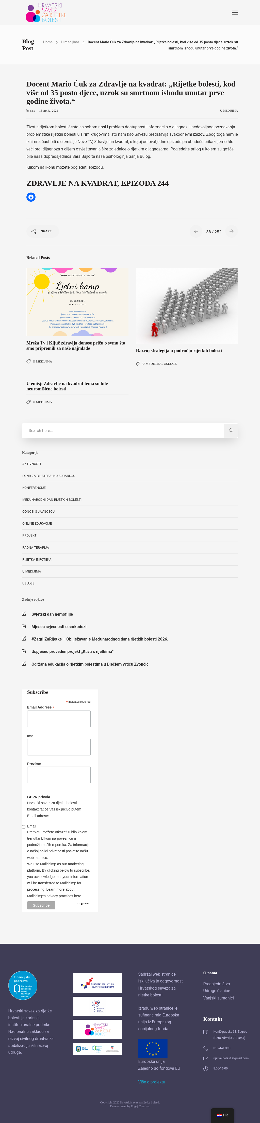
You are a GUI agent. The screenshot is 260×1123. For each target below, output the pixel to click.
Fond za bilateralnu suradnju (48, 476)
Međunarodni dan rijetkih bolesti (52, 500)
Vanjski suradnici (218, 998)
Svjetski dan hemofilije (52, 614)
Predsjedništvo (216, 983)
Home (48, 42)
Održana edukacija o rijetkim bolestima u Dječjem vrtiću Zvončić (90, 664)
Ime (30, 736)
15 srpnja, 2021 (48, 110)
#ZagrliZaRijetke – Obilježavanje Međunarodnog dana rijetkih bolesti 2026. (99, 639)
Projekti (29, 535)
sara (33, 110)
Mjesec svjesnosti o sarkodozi (59, 626)
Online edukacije (37, 523)
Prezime (34, 764)
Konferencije (34, 488)
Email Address (41, 707)
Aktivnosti (31, 464)
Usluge (170, 364)
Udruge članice (216, 990)
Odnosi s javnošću (38, 511)
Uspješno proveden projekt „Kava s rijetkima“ (72, 651)
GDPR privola (38, 797)
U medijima (70, 42)
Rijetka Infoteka (36, 559)
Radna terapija (35, 547)
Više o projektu (151, 1082)
